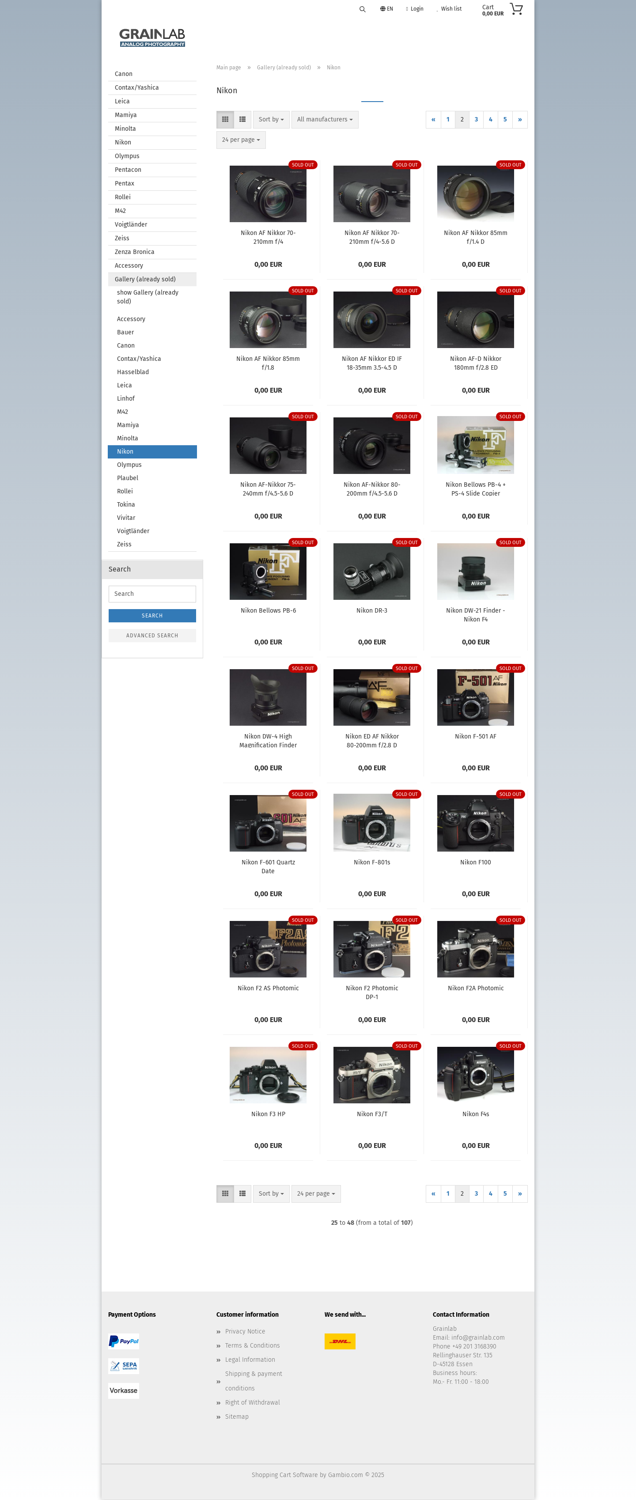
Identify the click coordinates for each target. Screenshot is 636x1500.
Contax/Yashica (137, 88)
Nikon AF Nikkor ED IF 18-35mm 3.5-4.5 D (372, 363)
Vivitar (126, 518)
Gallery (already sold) (145, 280)
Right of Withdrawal (252, 1403)
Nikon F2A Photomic (476, 988)
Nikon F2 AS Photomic (268, 988)
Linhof (126, 399)
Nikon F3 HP (268, 1114)
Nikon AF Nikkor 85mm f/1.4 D (475, 237)
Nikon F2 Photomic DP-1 (372, 992)
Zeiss (122, 238)
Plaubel (127, 478)
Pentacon (128, 170)
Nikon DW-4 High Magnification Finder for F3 (268, 740)
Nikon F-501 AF (475, 737)
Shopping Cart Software (285, 1475)
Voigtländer (131, 225)
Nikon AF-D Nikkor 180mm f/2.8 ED (475, 363)
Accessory (129, 266)
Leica (122, 102)
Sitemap (237, 1417)
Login (415, 9)
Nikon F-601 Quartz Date (268, 866)
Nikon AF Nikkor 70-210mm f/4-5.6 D (372, 237)
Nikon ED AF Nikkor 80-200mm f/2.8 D (372, 740)
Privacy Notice (245, 1332)
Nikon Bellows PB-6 (268, 611)
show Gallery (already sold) (147, 297)
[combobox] (271, 120)
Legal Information (250, 1360)
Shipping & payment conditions (253, 1381)
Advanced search (152, 636)
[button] (225, 120)
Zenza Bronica (135, 252)
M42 (120, 211)
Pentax (124, 184)
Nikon (123, 143)
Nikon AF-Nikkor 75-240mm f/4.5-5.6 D (268, 488)
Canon (123, 74)
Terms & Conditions (252, 1346)
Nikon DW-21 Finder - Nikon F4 (475, 614)
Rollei (123, 197)
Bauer (125, 333)
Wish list (449, 9)
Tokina (126, 505)
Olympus (127, 156)
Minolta (125, 129)
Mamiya (126, 115)
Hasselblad (133, 372)
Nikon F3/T (372, 1114)
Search (152, 616)
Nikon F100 (475, 863)
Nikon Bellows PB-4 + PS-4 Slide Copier (476, 488)
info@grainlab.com (478, 1338)
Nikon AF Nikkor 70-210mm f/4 (268, 237)
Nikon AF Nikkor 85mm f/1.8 (268, 363)
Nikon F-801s (372, 863)
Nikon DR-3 (371, 611)
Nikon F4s (475, 1114)
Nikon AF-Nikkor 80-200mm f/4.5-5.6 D (372, 488)
